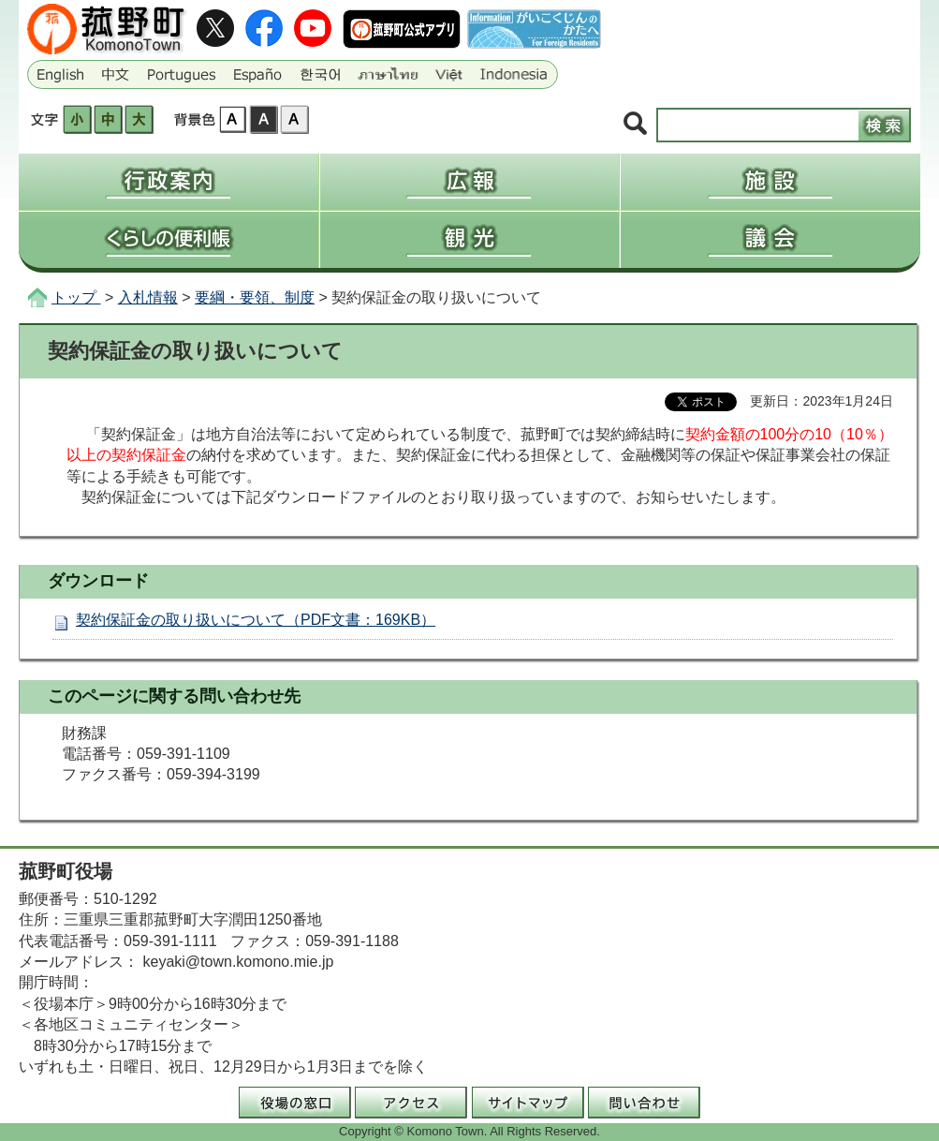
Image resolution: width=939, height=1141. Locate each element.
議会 (770, 240)
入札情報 (148, 297)
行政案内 (168, 182)
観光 (469, 240)
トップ (75, 297)
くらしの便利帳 (168, 240)
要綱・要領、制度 (255, 297)
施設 (770, 182)
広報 (469, 182)
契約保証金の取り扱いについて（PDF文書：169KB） (255, 620)
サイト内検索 (635, 124)
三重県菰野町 (108, 29)
